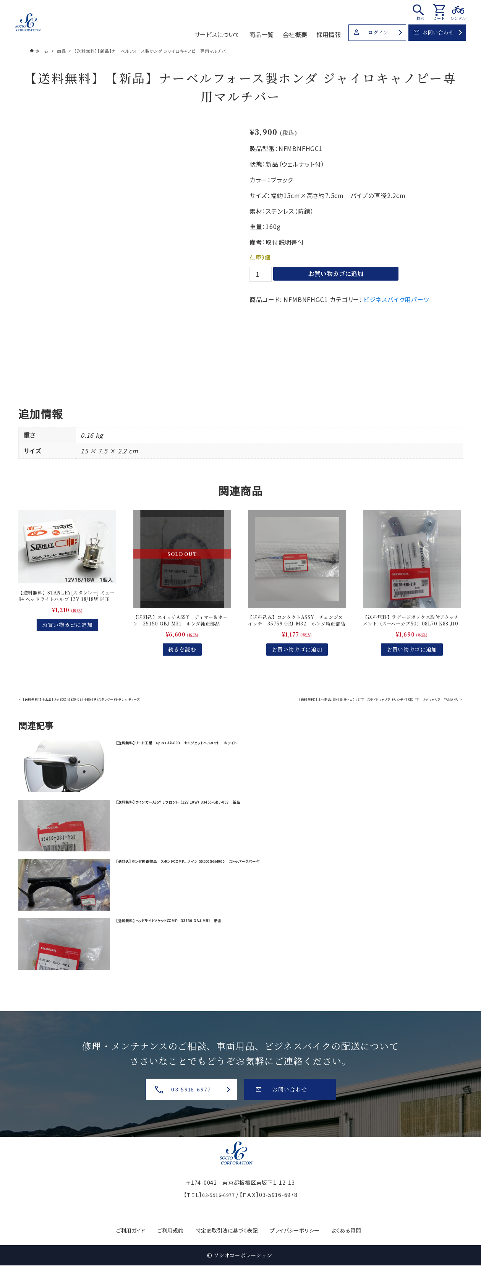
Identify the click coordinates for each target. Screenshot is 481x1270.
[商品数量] (260, 274)
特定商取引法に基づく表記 (225, 1230)
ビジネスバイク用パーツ (396, 299)
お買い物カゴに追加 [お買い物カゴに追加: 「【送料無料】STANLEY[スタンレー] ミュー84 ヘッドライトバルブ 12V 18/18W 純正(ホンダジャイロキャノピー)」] (67, 637)
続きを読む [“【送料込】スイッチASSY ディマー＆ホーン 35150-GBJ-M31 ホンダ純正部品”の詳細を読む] (182, 661)
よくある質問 (360, 1230)
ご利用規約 (162, 1230)
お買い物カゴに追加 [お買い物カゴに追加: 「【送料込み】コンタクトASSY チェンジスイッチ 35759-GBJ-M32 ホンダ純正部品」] (297, 661)
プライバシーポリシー (302, 1230)
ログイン (371, 32)
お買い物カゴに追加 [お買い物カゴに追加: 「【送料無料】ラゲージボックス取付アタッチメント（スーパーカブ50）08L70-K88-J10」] (412, 661)
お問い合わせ (434, 32)
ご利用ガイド (117, 1230)
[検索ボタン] (420, 12)
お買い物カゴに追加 (335, 273)
